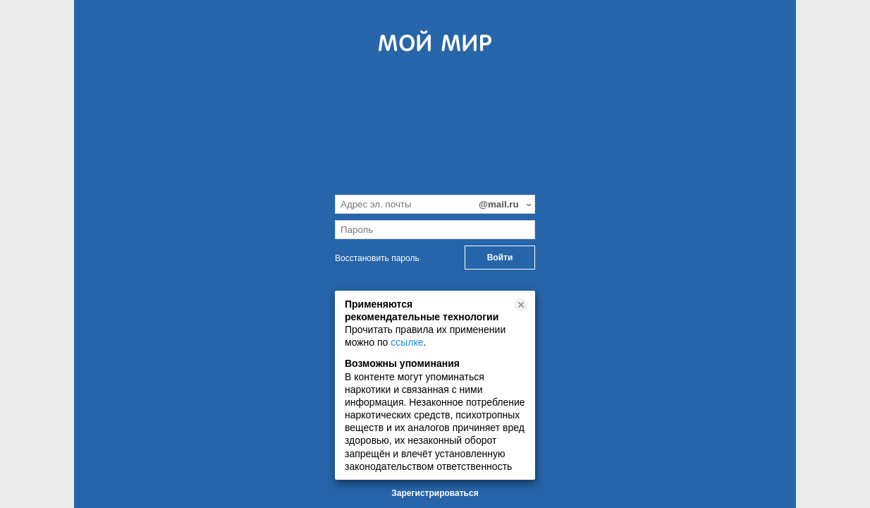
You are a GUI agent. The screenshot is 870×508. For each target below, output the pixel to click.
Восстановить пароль (377, 258)
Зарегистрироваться (434, 493)
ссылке (407, 342)
